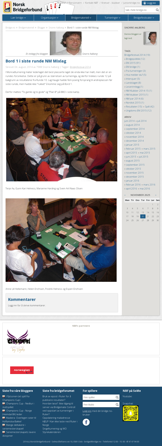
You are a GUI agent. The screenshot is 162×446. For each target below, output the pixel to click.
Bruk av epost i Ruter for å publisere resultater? (57, 398)
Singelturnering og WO (55, 428)
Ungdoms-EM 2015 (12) (139, 110)
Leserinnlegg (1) (134, 86)
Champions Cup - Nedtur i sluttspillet (18, 405)
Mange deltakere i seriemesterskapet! (13, 426)
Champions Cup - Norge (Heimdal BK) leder (17, 412)
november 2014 (135, 136)
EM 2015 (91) (133, 62)
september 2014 (135, 128)
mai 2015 (145, 152)
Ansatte (61, 2)
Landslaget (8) (133, 82)
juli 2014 (141, 120)
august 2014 (133, 124)
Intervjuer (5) (133, 78)
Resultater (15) (134, 106)
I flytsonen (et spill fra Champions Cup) (15, 398)
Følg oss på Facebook (86, 422)
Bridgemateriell (26, 27)
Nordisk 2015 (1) (135, 102)
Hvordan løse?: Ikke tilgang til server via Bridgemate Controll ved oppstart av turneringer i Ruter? (59, 409)
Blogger (41, 27)
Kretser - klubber (111, 2)
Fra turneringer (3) (136, 70)
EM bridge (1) (133, 66)
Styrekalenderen (52, 432)
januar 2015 (132, 144)
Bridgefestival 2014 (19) (137, 54)
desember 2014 (135, 140)
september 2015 (135, 164)
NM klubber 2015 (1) (137, 94)
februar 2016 (133, 184)
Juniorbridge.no (131, 2)
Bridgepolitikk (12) (135, 58)
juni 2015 (131, 156)
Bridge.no (10, 27)
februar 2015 (133, 148)
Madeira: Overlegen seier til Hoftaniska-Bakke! (19, 419)
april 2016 (131, 188)
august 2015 (133, 160)
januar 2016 (132, 180)
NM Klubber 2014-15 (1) (139, 90)
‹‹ (125, 194)
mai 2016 (145, 188)
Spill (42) (149, 106)
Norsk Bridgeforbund (22, 7)
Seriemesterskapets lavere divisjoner (19, 433)
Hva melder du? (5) (136, 74)
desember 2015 (135, 176)
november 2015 (135, 172)
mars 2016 (149, 184)
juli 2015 (143, 156)
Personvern (75, 2)
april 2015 (131, 152)
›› (155, 194)
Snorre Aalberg (56, 27)
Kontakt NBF (91, 2)
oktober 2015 (133, 168)
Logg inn (151, 2)
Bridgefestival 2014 (80, 67)
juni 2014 (129, 120)
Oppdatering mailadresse (56, 417)
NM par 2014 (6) (135, 98)
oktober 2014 (133, 132)
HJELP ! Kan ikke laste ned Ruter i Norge (60, 423)
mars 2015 (149, 148)
